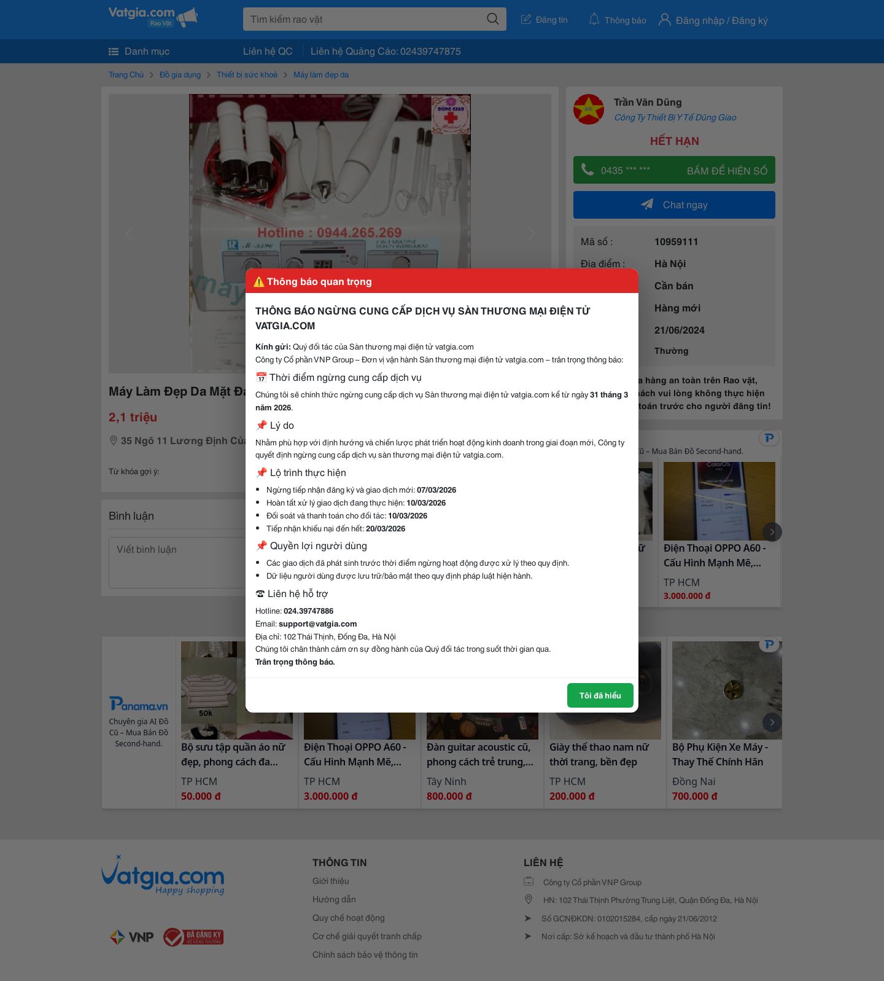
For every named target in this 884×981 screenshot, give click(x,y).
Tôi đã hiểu (600, 694)
